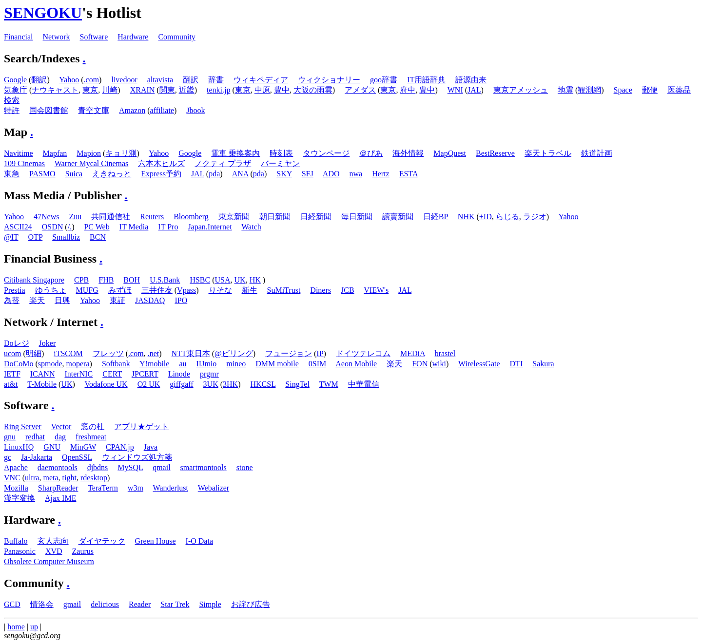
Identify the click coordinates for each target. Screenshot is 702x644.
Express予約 (161, 174)
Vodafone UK (106, 384)
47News (46, 216)
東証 (117, 300)
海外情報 (408, 153)
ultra (32, 478)
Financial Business (50, 258)
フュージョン (288, 353)
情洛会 (42, 604)
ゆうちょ (50, 290)
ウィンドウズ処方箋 (137, 457)
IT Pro (168, 227)
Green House (155, 541)
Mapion (89, 153)
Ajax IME (60, 498)
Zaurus (83, 551)
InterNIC (78, 374)
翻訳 (39, 80)
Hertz (381, 174)
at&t (11, 384)
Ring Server (22, 426)
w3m (135, 488)
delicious (105, 604)
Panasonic (20, 551)
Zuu (75, 216)
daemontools (58, 467)
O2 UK (148, 384)
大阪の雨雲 (312, 90)
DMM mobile (276, 364)
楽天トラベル (548, 153)
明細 (33, 353)
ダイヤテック (101, 541)
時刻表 (281, 153)
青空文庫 (93, 110)
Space (623, 90)
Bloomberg (191, 216)
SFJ (307, 174)
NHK (466, 216)
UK (240, 280)
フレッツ (108, 353)
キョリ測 (120, 153)
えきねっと (111, 174)
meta (50, 478)
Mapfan (55, 153)
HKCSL (262, 384)
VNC (12, 478)
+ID (485, 216)
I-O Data (199, 541)
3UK (210, 384)
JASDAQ (150, 300)
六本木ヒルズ (161, 163)
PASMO (42, 174)
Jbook (195, 110)
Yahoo (69, 80)
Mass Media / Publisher (63, 195)
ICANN (42, 374)
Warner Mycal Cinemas (92, 163)
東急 (12, 174)
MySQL (130, 467)
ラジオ (534, 216)
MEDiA (412, 353)
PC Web (96, 227)
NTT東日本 (191, 353)
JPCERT (145, 374)
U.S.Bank (165, 280)
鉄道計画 (596, 153)
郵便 (650, 90)
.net (153, 353)
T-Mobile (42, 384)
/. (70, 227)
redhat (35, 437)
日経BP (435, 216)
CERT (112, 374)
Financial (18, 37)
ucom (12, 353)
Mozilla (16, 488)
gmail (72, 604)
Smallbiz (66, 237)
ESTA (408, 174)
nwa (356, 174)
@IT (11, 237)
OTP (35, 237)
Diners (320, 290)
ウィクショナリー (329, 80)
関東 (167, 90)
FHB (106, 280)
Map (15, 132)
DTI (516, 364)
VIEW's (376, 290)
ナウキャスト (55, 90)
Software (94, 37)
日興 (62, 300)
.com (91, 80)
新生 (249, 290)
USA (223, 280)
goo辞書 (383, 80)
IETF (12, 374)
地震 (565, 90)
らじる (507, 216)
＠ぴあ (371, 153)
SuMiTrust (284, 290)
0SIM (317, 364)
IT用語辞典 (426, 80)
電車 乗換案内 (235, 153)
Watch (251, 227)
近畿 (187, 90)
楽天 (37, 300)
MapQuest (449, 153)
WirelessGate (479, 364)
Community (176, 37)
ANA (240, 174)
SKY (284, 174)
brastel (445, 353)
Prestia (14, 290)
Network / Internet (51, 322)
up (34, 627)
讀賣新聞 (397, 216)
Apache (16, 467)
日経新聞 (316, 216)
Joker (47, 343)
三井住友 (157, 290)
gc (7, 457)
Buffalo (16, 541)
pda (214, 174)
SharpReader (58, 488)
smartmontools (203, 467)
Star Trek (174, 604)
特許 (12, 110)
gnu (10, 437)
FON (420, 364)
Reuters (152, 216)
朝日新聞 (275, 216)
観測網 (589, 90)
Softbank (116, 364)
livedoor (124, 80)
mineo (236, 364)
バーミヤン (280, 163)
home (16, 627)
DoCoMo (18, 364)
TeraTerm (103, 488)
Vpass (186, 290)
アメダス (360, 90)
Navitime (18, 153)
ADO (331, 174)
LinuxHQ (19, 447)
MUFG (87, 290)
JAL (474, 90)
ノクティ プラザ (223, 163)
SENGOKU (43, 12)
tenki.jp (218, 90)
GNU (51, 447)
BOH (131, 280)
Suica (74, 174)
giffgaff (181, 384)
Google (15, 80)
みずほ (120, 290)
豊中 (282, 90)
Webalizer (213, 488)
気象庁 (15, 90)
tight (69, 478)
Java (150, 447)
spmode (50, 364)
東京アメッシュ (520, 90)
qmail (161, 467)
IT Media (134, 227)
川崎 (109, 90)
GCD (12, 604)
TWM (328, 384)
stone (244, 467)
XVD (53, 551)
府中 (407, 90)
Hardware (132, 37)
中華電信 (363, 384)
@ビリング (233, 353)
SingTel (297, 384)
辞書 (216, 80)
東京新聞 (234, 216)
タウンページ (326, 153)
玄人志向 (53, 541)
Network (56, 37)
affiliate (162, 110)
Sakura (543, 364)
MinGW (83, 447)
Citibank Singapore (34, 280)
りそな (220, 290)
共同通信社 (110, 216)
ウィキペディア (261, 80)
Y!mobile (154, 364)
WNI (455, 90)
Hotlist (118, 12)
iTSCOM (68, 353)
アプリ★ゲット (141, 426)
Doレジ (16, 343)
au (182, 364)
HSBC (200, 280)
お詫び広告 (250, 604)
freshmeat (91, 437)
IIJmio (206, 364)
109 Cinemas (24, 163)
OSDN (52, 227)
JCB (347, 290)
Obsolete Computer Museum (49, 561)
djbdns (97, 467)
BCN (98, 237)
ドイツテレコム (363, 353)
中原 (262, 90)
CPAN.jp (120, 447)
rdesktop (93, 478)
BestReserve (495, 153)
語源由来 (471, 80)
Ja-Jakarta (36, 457)
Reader (140, 604)
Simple (210, 604)
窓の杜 (92, 426)
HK (255, 280)
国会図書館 (48, 110)
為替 (12, 300)
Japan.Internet (210, 227)
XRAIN (142, 90)
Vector (61, 426)
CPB (81, 280)
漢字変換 (19, 498)
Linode (179, 374)
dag (60, 437)
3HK (230, 384)
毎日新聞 (356, 216)
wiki (439, 364)
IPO (181, 300)
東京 (90, 90)
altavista (160, 80)
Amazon (132, 110)
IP (319, 353)
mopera (78, 364)
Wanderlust (170, 488)
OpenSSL (77, 457)
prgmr (209, 374)
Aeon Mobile (356, 364)
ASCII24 (18, 227)
